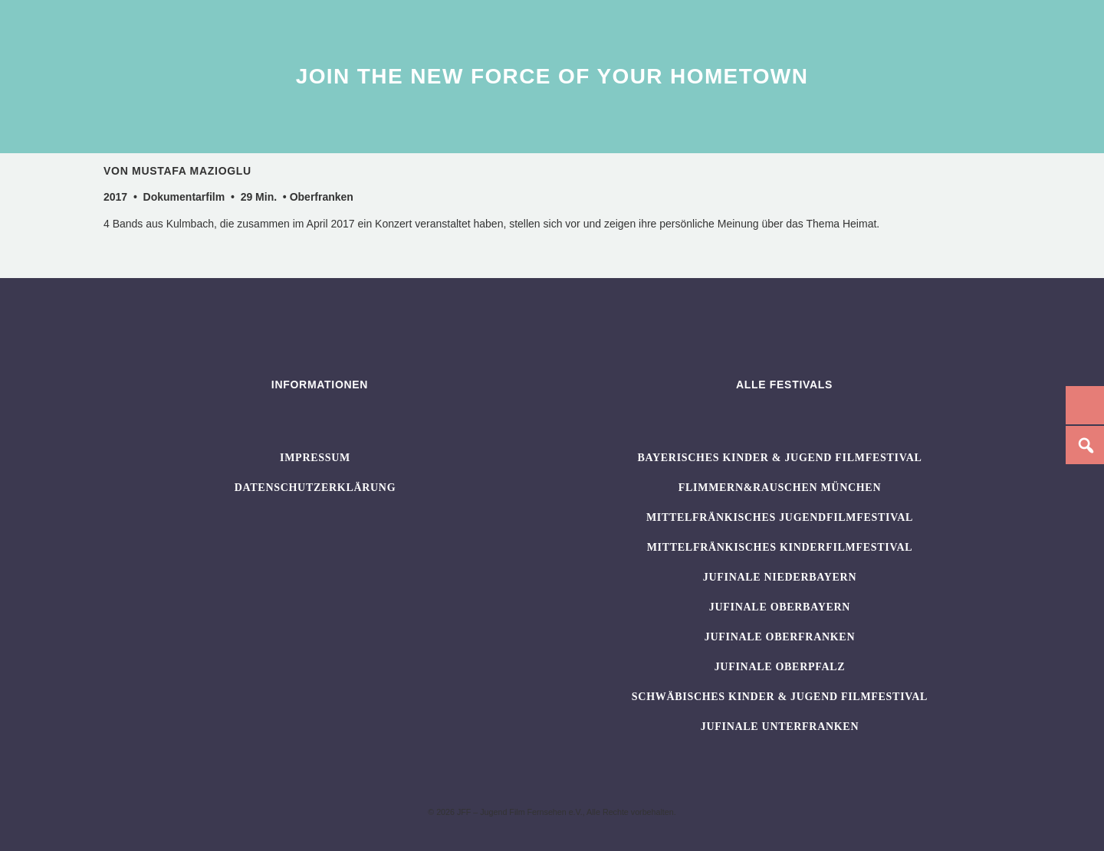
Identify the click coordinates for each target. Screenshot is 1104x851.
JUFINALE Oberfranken (780, 637)
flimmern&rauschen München (779, 487)
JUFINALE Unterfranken (780, 726)
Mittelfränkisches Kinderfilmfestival (780, 547)
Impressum (315, 457)
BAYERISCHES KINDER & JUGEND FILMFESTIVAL (779, 457)
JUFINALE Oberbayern (779, 607)
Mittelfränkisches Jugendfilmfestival (779, 517)
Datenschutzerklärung (315, 487)
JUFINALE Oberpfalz (780, 667)
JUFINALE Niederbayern (780, 577)
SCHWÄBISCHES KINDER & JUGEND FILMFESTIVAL (780, 696)
